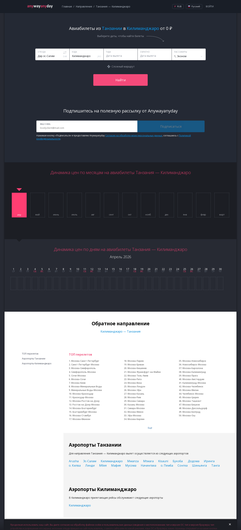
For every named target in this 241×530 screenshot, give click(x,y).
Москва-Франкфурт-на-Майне (144, 372)
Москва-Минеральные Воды (86, 386)
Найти (120, 80)
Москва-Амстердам (193, 379)
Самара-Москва (136, 408)
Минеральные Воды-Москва (86, 390)
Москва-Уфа (134, 390)
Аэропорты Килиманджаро (36, 363)
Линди (90, 465)
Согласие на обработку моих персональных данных (133, 135)
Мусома (130, 465)
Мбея (103, 465)
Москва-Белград (191, 411)
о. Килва (75, 465)
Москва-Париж (136, 360)
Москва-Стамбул (81, 415)
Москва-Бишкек (191, 404)
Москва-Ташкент (191, 401)
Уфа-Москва (134, 415)
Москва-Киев (78, 382)
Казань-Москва (136, 404)
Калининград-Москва (194, 382)
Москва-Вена (135, 382)
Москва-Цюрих (190, 397)
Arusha (74, 461)
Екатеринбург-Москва (84, 411)
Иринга (209, 461)
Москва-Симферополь (83, 368)
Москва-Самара (136, 401)
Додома (193, 461)
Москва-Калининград (194, 372)
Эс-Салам (89, 461)
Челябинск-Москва (192, 393)
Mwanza (133, 461)
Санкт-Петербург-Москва (85, 364)
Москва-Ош (188, 415)
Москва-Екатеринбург (84, 408)
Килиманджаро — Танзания (120, 331)
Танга (215, 465)
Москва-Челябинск (192, 386)
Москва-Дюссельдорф (194, 408)
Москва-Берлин (136, 419)
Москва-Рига (135, 379)
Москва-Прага (190, 375)
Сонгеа (183, 465)
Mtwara (148, 461)
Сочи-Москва (78, 375)
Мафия (116, 465)
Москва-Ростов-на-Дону (85, 401)
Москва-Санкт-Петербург (85, 360)
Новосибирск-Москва (194, 364)
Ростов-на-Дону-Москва (85, 404)
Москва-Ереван (136, 364)
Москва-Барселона (192, 368)
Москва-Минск (136, 411)
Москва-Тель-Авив (138, 375)
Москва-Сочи (78, 379)
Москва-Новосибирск (194, 360)
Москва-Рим (134, 397)
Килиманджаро (112, 461)
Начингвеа (148, 465)
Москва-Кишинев (137, 368)
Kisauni (163, 461)
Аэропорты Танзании (33, 358)
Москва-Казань (136, 393)
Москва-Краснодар (82, 393)
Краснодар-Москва (82, 397)
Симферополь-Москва (83, 372)
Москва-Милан (190, 390)
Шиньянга (199, 465)
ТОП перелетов (30, 353)
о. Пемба (167, 465)
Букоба (178, 461)
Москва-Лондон (136, 386)
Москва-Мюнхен (81, 419)
